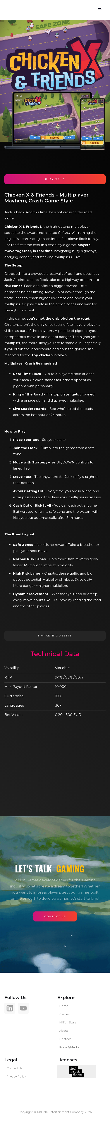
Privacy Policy (16, 1076)
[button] (100, 10)
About (63, 1030)
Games (64, 1014)
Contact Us (14, 1068)
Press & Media (69, 1047)
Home (63, 1006)
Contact (65, 1039)
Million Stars (67, 1022)
